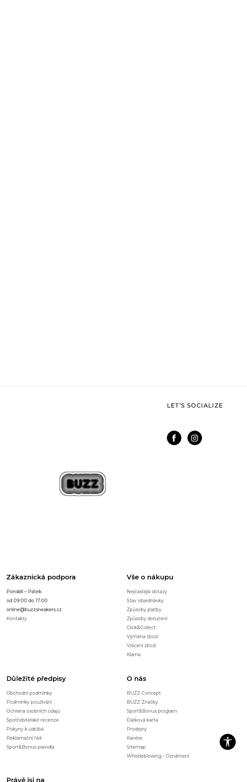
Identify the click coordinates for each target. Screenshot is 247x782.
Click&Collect (141, 545)
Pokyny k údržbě (25, 647)
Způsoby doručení (147, 536)
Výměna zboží (142, 554)
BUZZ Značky (142, 620)
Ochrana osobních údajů (33, 629)
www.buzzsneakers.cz (83, 764)
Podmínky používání (29, 620)
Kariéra (134, 656)
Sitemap (136, 665)
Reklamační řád (23, 656)
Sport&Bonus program (152, 629)
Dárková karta (142, 638)
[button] (228, 742)
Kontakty (16, 536)
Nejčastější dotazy (147, 509)
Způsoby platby (144, 527)
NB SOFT (138, 764)
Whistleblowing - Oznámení (158, 674)
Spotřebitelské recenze (32, 638)
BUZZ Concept (144, 611)
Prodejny (137, 647)
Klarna (134, 572)
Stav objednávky (145, 518)
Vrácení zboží (141, 563)
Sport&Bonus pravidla (30, 665)
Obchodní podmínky (29, 611)
